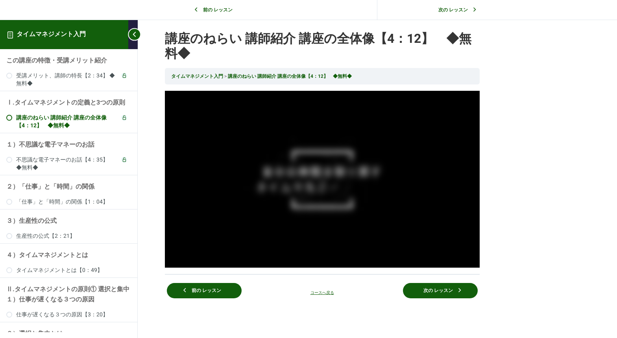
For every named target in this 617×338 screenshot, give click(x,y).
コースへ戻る (377, 292)
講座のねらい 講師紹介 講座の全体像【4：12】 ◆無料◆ (345, 76)
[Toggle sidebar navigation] (133, 34)
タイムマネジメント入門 (51, 34)
